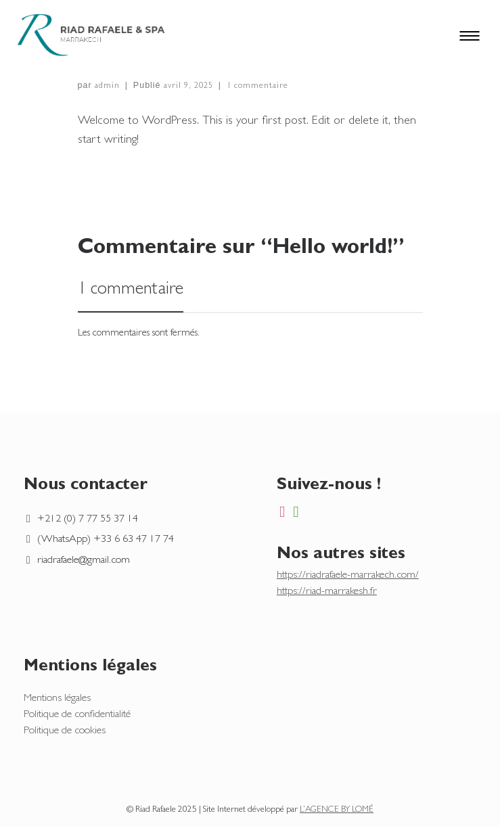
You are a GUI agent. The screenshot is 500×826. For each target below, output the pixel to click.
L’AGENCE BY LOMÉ (336, 810)
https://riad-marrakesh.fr (327, 592)
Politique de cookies (65, 731)
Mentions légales (57, 698)
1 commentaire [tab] (130, 290)
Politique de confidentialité (77, 715)
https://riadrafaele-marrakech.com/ (348, 575)
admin (107, 86)
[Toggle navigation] (479, 35)
